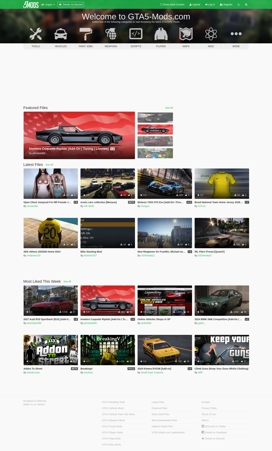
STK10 (202, 206)
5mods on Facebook (214, 432)
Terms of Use (209, 414)
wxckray (88, 372)
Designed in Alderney (34, 401)
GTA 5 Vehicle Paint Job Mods (118, 414)
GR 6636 (89, 206)
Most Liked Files (160, 414)
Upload (194, 4)
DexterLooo (33, 372)
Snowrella (32, 206)
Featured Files (159, 408)
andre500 (146, 323)
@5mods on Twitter (214, 426)
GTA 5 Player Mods (112, 432)
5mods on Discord (213, 438)
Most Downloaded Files (164, 420)
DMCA (205, 420)
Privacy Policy (209, 408)
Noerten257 (90, 255)
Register (226, 4)
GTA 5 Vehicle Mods (113, 408)
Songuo (145, 206)
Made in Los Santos (34, 404)
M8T (200, 372)
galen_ (201, 323)
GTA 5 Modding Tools (113, 402)
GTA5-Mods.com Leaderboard (168, 432)
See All (169, 107)
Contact (206, 402)
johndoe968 (90, 323)
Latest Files (158, 402)
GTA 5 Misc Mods (111, 444)
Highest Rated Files (162, 426)
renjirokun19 (33, 255)
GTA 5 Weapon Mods (113, 420)
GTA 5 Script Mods (112, 426)
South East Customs (152, 372)
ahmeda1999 (34, 323)
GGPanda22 (148, 255)
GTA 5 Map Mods (111, 438)
